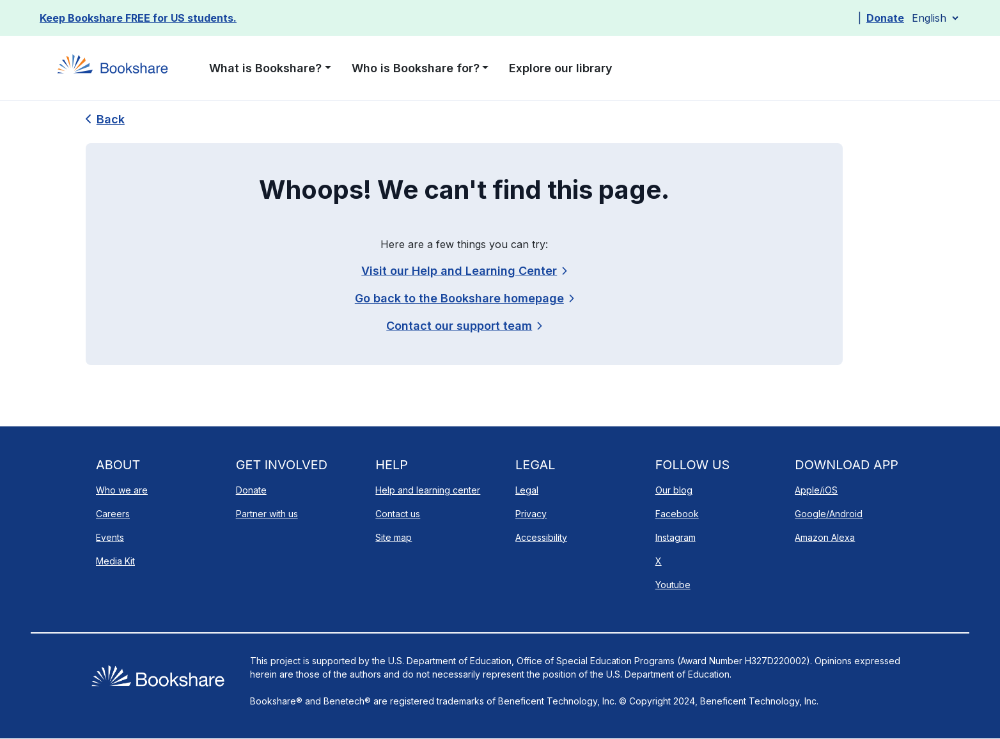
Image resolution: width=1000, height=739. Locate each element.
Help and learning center (427, 490)
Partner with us (267, 513)
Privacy (531, 513)
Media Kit (115, 561)
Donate (885, 18)
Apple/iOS (816, 490)
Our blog (673, 490)
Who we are (122, 490)
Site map (393, 537)
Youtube (673, 584)
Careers (113, 513)
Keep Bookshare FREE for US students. (138, 18)
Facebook (677, 513)
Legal (526, 490)
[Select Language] (934, 18)
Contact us (397, 513)
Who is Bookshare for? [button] (416, 68)
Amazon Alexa (825, 537)
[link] (464, 325)
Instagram (675, 537)
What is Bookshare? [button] (265, 68)
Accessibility (541, 537)
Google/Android (829, 513)
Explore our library (561, 68)
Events (110, 537)
